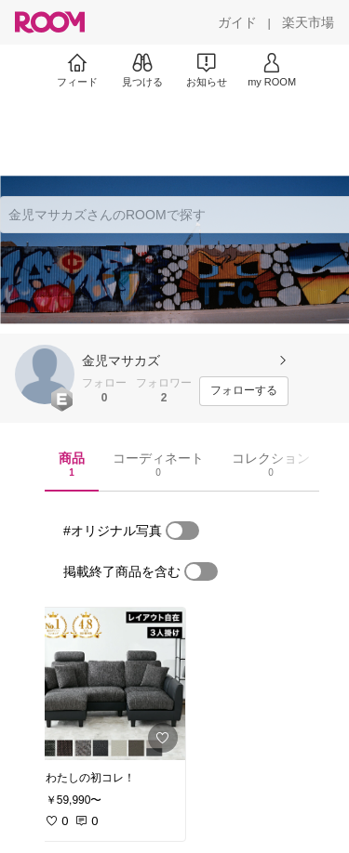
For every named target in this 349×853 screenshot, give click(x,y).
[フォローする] (244, 391)
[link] (109, 684)
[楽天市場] (308, 22)
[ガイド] (237, 22)
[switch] (182, 530)
